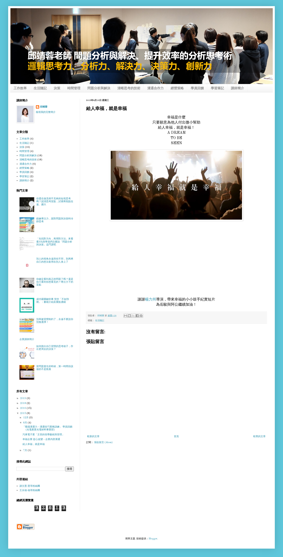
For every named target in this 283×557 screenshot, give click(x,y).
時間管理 (73, 88)
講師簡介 (237, 88)
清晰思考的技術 (128, 88)
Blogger (153, 539)
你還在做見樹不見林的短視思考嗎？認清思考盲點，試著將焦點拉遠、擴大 (54, 201)
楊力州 (150, 299)
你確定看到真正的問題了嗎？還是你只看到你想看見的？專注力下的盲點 (54, 282)
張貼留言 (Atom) (103, 442)
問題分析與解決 (98, 88)
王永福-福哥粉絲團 (29, 490)
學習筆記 (217, 88)
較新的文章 (93, 436)
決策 (57, 88)
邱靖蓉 (43, 107)
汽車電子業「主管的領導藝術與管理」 (43, 434)
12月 (26, 417)
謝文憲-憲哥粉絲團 (29, 486)
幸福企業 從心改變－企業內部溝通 (41, 439)
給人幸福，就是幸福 (34, 444)
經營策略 (177, 88)
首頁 (176, 436)
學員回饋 (197, 88)
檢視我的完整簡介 (46, 112)
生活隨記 (40, 88)
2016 (23, 408)
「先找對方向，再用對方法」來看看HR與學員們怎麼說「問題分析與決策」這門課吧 (54, 242)
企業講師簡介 (26, 339)
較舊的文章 (259, 436)
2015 (23, 413)
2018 (23, 403)
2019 (23, 398)
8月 (25, 423)
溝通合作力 (155, 88)
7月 (25, 450)
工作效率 (20, 88)
